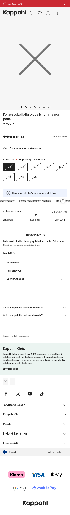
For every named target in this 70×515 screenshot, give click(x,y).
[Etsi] (31, 13)
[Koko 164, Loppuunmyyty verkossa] (22, 177)
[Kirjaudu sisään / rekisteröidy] (48, 13)
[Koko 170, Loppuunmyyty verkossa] (35, 177)
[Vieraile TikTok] (42, 394)
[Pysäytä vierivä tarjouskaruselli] (63, 200)
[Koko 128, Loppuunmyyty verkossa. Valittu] (9, 167)
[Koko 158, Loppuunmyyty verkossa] (9, 177)
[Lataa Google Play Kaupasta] (12, 381)
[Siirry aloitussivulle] (14, 13)
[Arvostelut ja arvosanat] (35, 136)
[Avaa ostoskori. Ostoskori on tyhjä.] (56, 13)
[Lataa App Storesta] (5, 381)
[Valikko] (64, 13)
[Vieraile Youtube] (30, 394)
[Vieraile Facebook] (6, 394)
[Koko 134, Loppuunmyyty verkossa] (22, 167)
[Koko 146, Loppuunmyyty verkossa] (48, 167)
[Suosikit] (40, 13)
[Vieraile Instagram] (18, 394)
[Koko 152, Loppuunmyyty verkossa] (61, 167)
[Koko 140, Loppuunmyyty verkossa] (35, 167)
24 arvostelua (59, 211)
